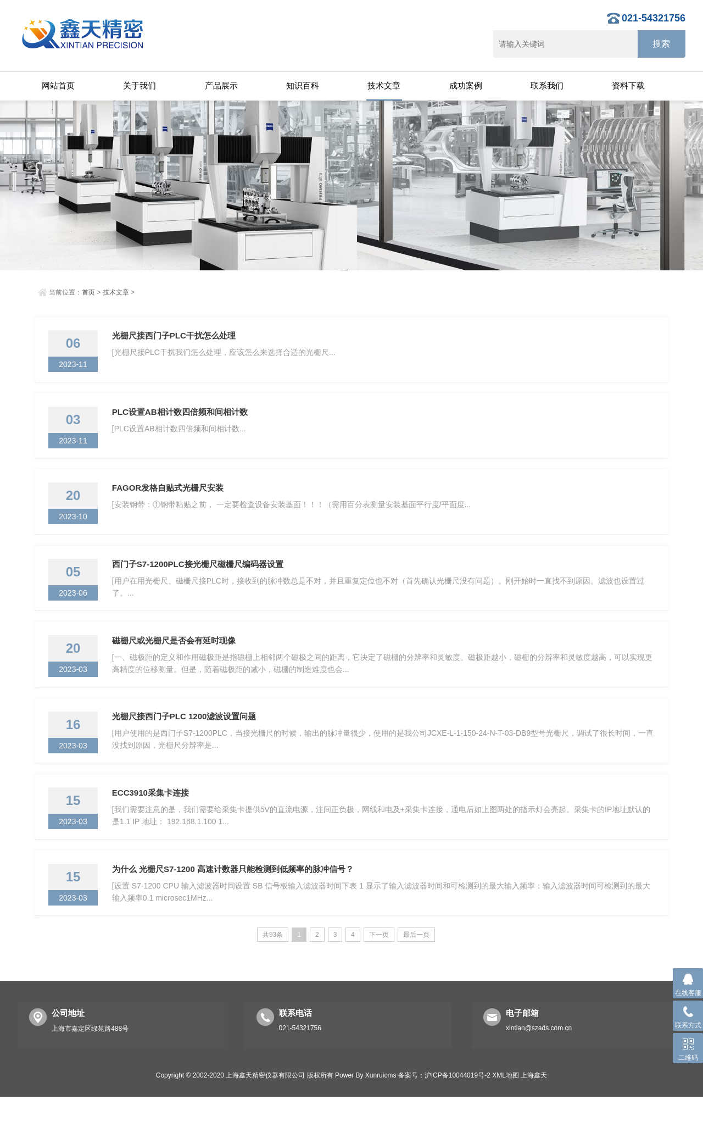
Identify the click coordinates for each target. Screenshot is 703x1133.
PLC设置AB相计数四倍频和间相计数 (182, 418)
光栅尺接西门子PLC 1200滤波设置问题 (186, 741)
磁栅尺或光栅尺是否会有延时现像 (176, 660)
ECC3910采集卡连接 (152, 822)
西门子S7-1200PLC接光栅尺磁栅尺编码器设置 (200, 580)
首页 (88, 292)
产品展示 (221, 85)
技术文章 (383, 85)
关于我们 (139, 85)
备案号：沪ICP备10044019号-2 (444, 1111)
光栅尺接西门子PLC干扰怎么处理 (176, 337)
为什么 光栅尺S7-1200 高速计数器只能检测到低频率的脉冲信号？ (235, 903)
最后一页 (416, 971)
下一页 (379, 971)
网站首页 (58, 85)
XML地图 (505, 1111)
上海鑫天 (534, 1111)
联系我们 (547, 85)
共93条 (273, 971)
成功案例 (465, 85)
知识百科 (302, 85)
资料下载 (628, 85)
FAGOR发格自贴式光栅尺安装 (170, 499)
